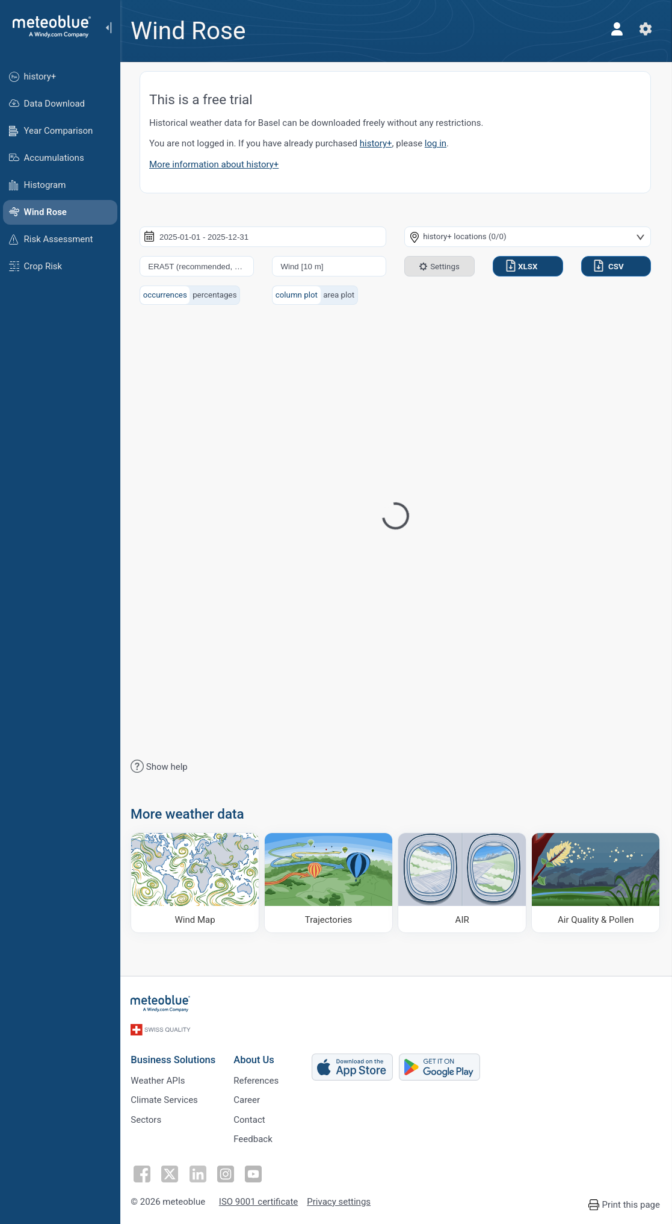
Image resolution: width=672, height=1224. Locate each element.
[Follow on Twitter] (171, 1172)
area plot (340, 294)
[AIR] (462, 882)
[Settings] (645, 29)
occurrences (167, 294)
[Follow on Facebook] (143, 1172)
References (257, 1078)
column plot (298, 294)
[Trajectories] (329, 882)
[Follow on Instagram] (226, 1172)
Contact (251, 1118)
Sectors (147, 1118)
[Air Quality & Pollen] (595, 882)
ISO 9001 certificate (259, 1201)
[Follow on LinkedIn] (199, 1172)
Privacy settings (340, 1201)
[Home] (47, 26)
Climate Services (166, 1098)
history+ (378, 143)
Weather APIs (159, 1078)
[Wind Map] (196, 882)
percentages (216, 294)
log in (437, 143)
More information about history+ (215, 164)
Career (248, 1098)
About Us (255, 1058)
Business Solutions (174, 1058)
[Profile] (616, 29)
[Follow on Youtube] (254, 1172)
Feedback (254, 1138)
